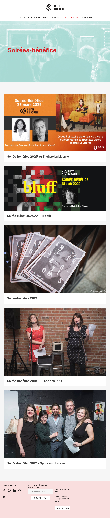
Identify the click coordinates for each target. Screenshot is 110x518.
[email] (40, 491)
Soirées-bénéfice (71, 18)
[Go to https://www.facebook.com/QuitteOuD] (4, 491)
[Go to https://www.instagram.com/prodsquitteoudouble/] (9, 491)
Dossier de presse (51, 18)
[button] (40, 498)
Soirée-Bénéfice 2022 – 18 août (29, 215)
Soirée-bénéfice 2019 (22, 298)
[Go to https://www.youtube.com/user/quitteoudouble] (19, 491)
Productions (34, 18)
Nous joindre (88, 18)
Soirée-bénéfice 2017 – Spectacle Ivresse (36, 463)
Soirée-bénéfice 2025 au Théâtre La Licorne (38, 156)
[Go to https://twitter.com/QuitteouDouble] (4, 497)
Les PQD (22, 18)
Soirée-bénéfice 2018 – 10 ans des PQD (34, 381)
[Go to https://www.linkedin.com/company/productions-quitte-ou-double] (14, 491)
